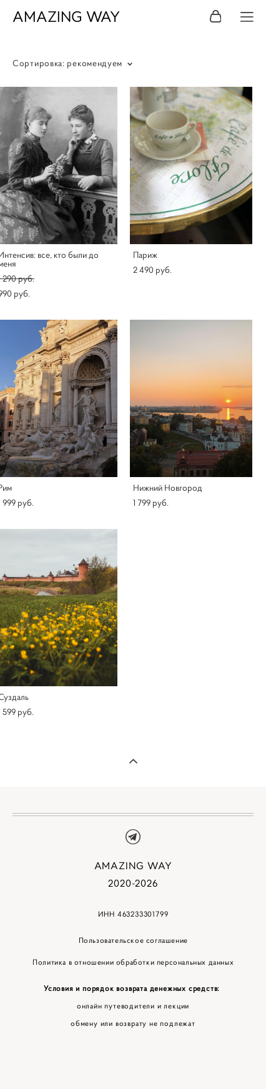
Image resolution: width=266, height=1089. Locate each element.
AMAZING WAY (66, 16)
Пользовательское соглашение (133, 940)
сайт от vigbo (133, 1060)
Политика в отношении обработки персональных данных (133, 962)
